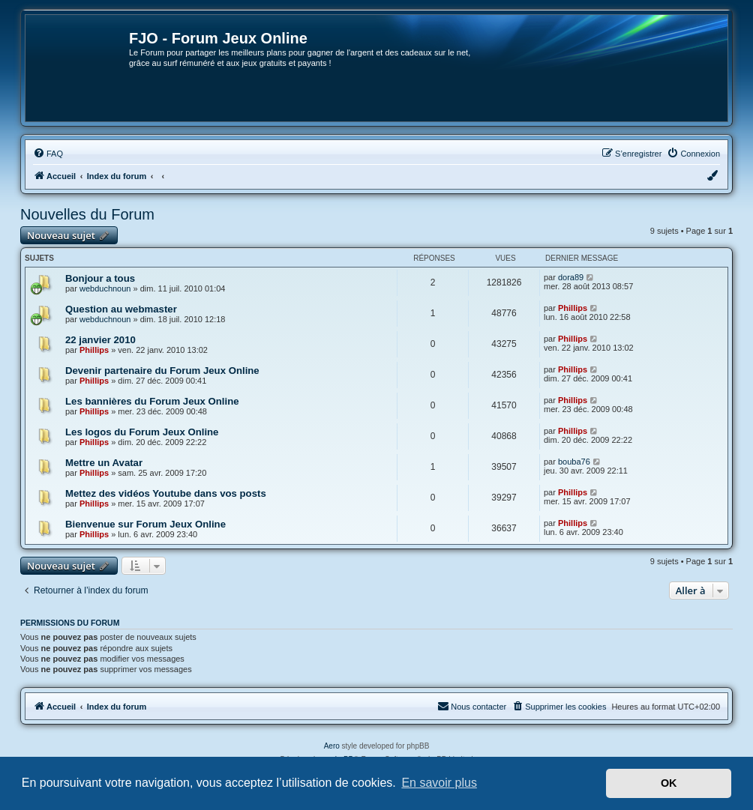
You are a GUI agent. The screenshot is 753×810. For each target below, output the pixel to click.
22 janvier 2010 (100, 339)
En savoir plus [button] (439, 782)
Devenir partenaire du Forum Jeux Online (162, 370)
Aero (332, 746)
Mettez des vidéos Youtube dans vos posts (165, 493)
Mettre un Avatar (103, 462)
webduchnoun (105, 288)
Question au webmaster (121, 309)
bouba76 (574, 461)
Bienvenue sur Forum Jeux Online (145, 524)
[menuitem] (48, 154)
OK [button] (669, 783)
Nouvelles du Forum (87, 214)
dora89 (571, 277)
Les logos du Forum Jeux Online (141, 432)
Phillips (572, 307)
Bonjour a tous (100, 278)
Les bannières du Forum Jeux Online (152, 401)
